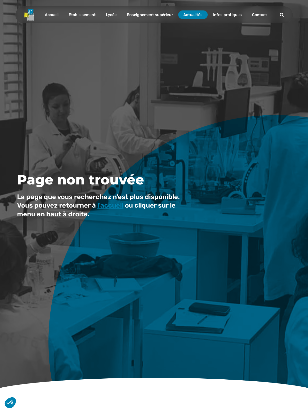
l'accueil (110, 205)
